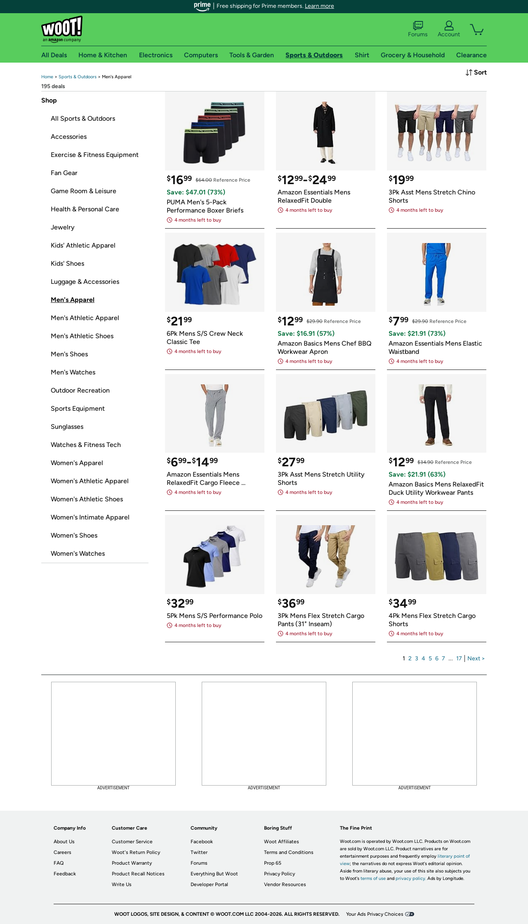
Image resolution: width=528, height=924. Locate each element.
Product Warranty (132, 863)
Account (449, 29)
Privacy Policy (279, 874)
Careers (62, 852)
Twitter (199, 852)
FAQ (59, 863)
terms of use (373, 878)
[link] (47, 77)
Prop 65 (272, 863)
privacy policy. (411, 878)
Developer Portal (209, 884)
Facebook (202, 841)
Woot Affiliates (281, 841)
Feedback (65, 874)
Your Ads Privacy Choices (374, 914)
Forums (418, 29)
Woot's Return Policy (136, 852)
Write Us (122, 884)
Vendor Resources (285, 884)
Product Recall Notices (138, 874)
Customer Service (132, 841)
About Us (64, 841)
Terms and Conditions (289, 852)
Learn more (319, 5)
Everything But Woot (214, 874)
